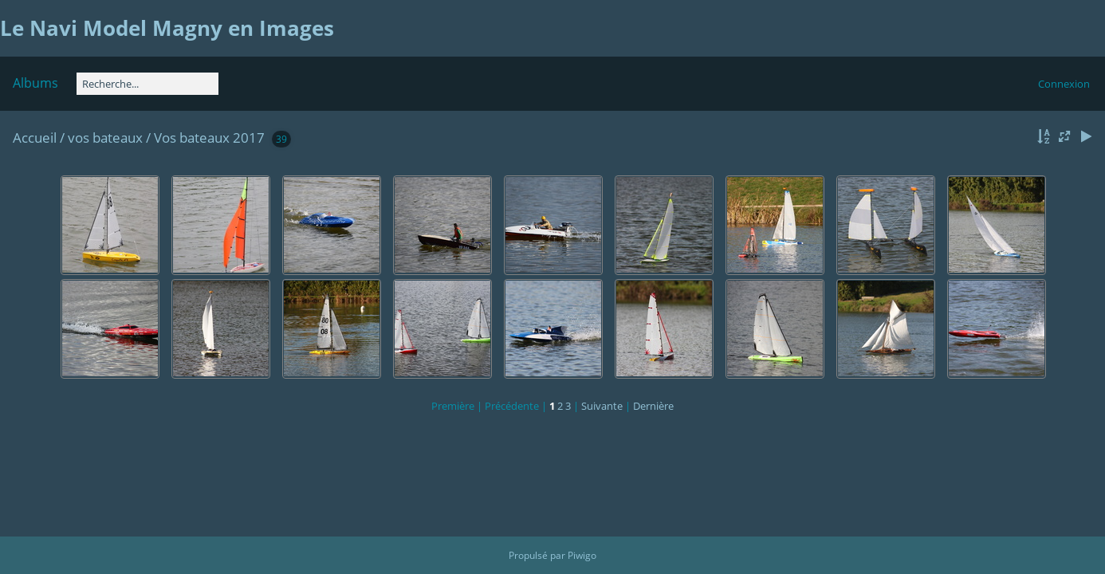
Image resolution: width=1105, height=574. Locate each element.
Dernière (653, 406)
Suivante (602, 406)
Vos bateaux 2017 (209, 137)
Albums (35, 83)
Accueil (35, 137)
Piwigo (582, 555)
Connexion (1064, 84)
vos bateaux (105, 137)
